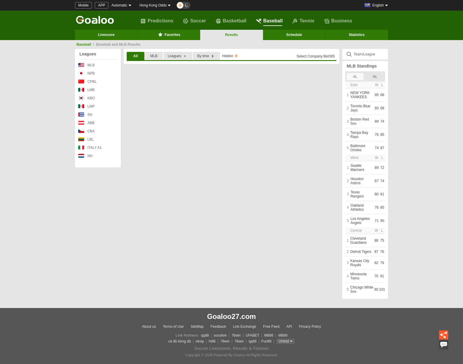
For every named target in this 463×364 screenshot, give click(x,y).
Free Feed (271, 327)
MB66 (268, 335)
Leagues (87, 54)
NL (375, 77)
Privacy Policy (310, 327)
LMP (86, 106)
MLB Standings (362, 66)
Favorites (168, 34)
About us (149, 327)
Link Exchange (244, 327)
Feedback (218, 327)
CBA (86, 131)
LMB (86, 90)
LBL (86, 139)
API (289, 327)
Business (338, 21)
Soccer (194, 21)
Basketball (231, 21)
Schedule (294, 35)
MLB (86, 65)
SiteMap (197, 327)
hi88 (212, 341)
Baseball (269, 21)
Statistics (356, 35)
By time (206, 56)
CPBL (87, 81)
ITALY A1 (90, 147)
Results (231, 35)
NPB (86, 73)
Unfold (284, 341)
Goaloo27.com (231, 316)
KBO (86, 98)
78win (236, 335)
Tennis (303, 21)
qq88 (205, 335)
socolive (220, 335)
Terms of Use (173, 327)
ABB (86, 123)
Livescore (106, 35)
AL (355, 77)
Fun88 (266, 341)
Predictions (157, 21)
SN (85, 114)
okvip (200, 341)
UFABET (252, 335)
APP (101, 5)
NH (85, 156)
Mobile (83, 5)
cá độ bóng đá (179, 341)
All (135, 56)
